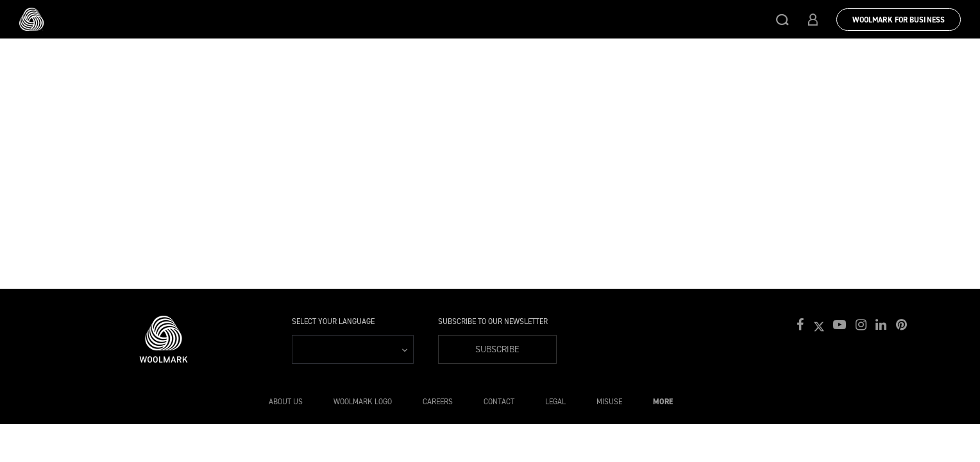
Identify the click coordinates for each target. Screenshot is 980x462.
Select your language (333, 321)
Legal (555, 402)
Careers (438, 402)
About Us (286, 402)
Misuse (609, 402)
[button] (782, 19)
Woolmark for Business (898, 20)
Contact (499, 402)
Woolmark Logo (363, 402)
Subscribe (497, 349)
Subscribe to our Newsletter (493, 321)
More (663, 402)
